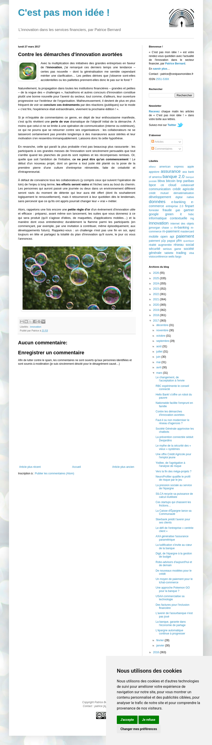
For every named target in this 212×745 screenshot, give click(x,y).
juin (158, 356)
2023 (156, 288)
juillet (159, 351)
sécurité (154, 249)
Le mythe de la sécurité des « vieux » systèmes (173, 447)
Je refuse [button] (148, 719)
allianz (152, 166)
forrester (154, 210)
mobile (153, 236)
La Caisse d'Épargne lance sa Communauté (173, 512)
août (159, 346)
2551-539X (162, 79)
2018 (156, 315)
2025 (156, 278)
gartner (189, 210)
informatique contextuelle (168, 218)
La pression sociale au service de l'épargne (174, 487)
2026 (156, 272)
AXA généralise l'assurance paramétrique (172, 538)
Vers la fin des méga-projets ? (173, 471)
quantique (188, 240)
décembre (162, 325)
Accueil (76, 466)
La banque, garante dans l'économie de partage (171, 623)
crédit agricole (183, 189)
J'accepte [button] (127, 719)
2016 (156, 652)
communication (160, 189)
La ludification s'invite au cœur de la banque (174, 546)
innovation (35, 326)
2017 (156, 320)
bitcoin (170, 181)
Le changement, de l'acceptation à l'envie (170, 379)
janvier (160, 645)
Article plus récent (30, 466)
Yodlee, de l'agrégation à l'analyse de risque (170, 464)
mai (158, 362)
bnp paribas (185, 181)
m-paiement (171, 231)
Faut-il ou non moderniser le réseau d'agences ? (172, 422)
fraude (167, 210)
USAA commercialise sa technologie (170, 598)
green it (173, 214)
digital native (184, 197)
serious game (172, 249)
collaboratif (187, 185)
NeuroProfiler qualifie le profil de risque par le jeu (173, 478)
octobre (161, 335)
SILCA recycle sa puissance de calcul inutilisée (174, 495)
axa (184, 171)
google (154, 214)
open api (167, 236)
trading (181, 253)
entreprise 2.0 (174, 206)
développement (160, 197)
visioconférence (158, 256)
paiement (185, 236)
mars (159, 372)
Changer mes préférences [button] (138, 729)
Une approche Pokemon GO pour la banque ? (173, 589)
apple (190, 166)
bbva (161, 181)
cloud (172, 185)
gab (177, 210)
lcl (172, 228)
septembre (163, 341)
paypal (171, 240)
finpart (189, 206)
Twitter (172, 125)
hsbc (191, 214)
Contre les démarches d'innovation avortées (170, 413)
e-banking (178, 202)
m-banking (181, 227)
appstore (154, 171)
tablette (168, 253)
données (157, 201)
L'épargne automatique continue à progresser (170, 632)
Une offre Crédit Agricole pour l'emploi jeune (173, 456)
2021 (156, 299)
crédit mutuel (158, 193)
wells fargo (174, 256)
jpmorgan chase (159, 227)
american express (171, 166)
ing (192, 218)
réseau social (184, 244)
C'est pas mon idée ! (64, 12)
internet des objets (182, 223)
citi (162, 185)
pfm (179, 240)
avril (159, 367)
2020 (156, 304)
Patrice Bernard (175, 63)
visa (191, 253)
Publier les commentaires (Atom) (54, 473)
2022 (156, 294)
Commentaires (161, 148)
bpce (152, 185)
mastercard (187, 231)
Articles (157, 141)
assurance (171, 171)
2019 (156, 310)
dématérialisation (183, 193)
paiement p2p (157, 240)
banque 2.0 (173, 176)
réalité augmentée (160, 244)
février (160, 640)
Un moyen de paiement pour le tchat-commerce (174, 580)
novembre (162, 330)
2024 (156, 283)
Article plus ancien (123, 466)
